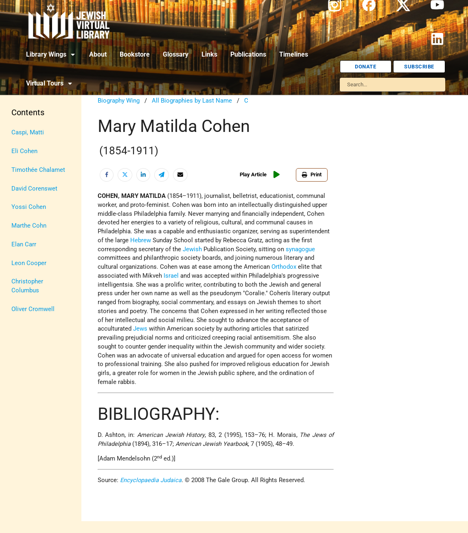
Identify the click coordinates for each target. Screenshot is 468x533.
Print (311, 174)
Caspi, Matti (27, 132)
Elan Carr (23, 244)
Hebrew (140, 240)
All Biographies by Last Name (192, 100)
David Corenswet (34, 188)
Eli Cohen (24, 151)
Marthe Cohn (28, 225)
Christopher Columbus (27, 286)
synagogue (300, 249)
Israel (171, 275)
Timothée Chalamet (38, 170)
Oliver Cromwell (33, 309)
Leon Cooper (28, 263)
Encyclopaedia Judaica (151, 480)
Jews (140, 328)
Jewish (192, 249)
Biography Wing (119, 100)
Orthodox (283, 266)
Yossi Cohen (28, 207)
